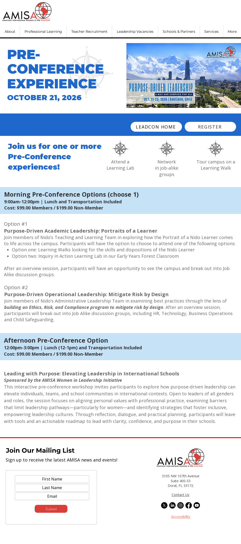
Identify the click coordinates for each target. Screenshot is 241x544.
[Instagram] (180, 505)
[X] (164, 505)
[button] (10, 31)
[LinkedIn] (172, 505)
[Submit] (51, 509)
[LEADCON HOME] (156, 127)
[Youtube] (197, 505)
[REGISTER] (210, 127)
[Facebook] (188, 505)
